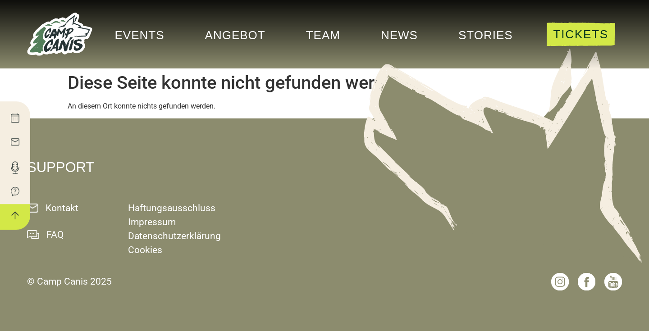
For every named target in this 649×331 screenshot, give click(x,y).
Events (140, 35)
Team (323, 35)
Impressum (152, 222)
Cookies (145, 250)
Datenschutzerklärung (174, 236)
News (399, 35)
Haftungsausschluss (171, 208)
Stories (485, 35)
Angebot (235, 35)
